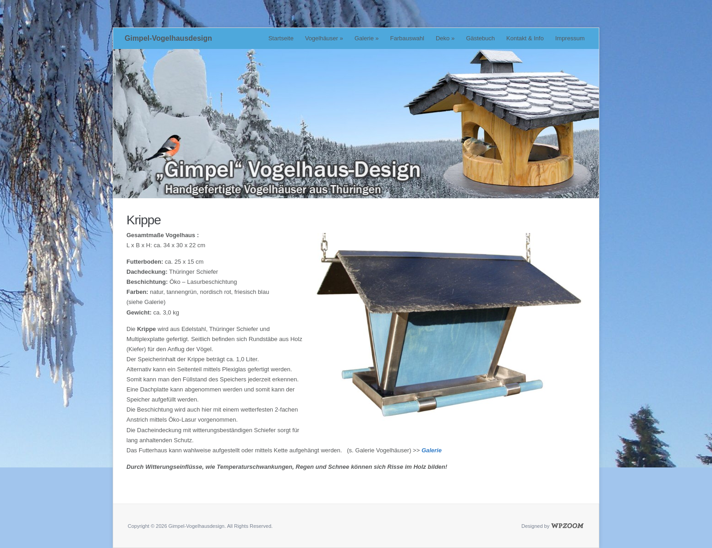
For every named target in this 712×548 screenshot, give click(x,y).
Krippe (143, 220)
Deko (445, 38)
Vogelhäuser (324, 38)
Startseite (281, 38)
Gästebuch (480, 38)
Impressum (570, 38)
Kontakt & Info (525, 38)
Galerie (367, 38)
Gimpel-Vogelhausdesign (168, 38)
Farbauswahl (407, 38)
